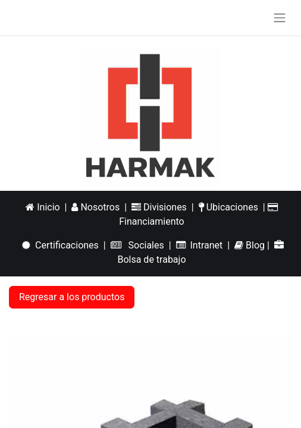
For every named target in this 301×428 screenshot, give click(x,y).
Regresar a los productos (71, 297)
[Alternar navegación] (279, 17)
